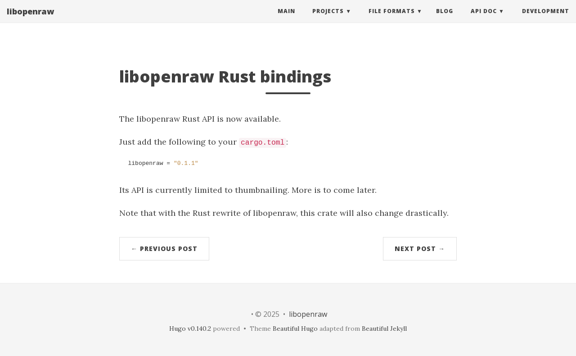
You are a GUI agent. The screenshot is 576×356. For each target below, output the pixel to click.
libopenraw (30, 20)
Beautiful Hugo (295, 328)
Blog (444, 20)
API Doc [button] (484, 20)
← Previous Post (164, 248)
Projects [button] (328, 20)
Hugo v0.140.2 (190, 328)
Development (545, 20)
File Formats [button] (392, 20)
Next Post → (420, 248)
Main (286, 20)
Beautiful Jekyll (384, 328)
